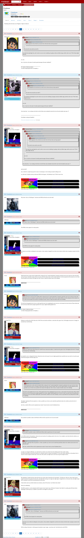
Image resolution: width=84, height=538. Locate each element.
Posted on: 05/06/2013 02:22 (32, 220)
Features (25, 1)
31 (20, 29)
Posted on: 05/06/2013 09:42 (35, 505)
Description (41, 20)
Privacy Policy (5, 537)
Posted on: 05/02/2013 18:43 (37, 42)
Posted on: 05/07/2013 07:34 (34, 347)
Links (24, 20)
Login (30, 1)
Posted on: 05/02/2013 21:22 (33, 37)
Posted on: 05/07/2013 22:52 (32, 441)
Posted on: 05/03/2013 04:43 (37, 129)
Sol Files (19, 20)
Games (40, 1)
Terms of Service (12, 537)
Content (46, 1)
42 (30, 29)
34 (28, 29)
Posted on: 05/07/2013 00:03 (32, 295)
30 (18, 29)
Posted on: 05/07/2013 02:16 (34, 381)
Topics (30, 20)
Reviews (13, 20)
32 (23, 29)
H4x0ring (14, 4)
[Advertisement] (44, 5)
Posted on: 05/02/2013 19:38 (35, 39)
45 (38, 29)
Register (35, 1)
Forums (8, 4)
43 (33, 29)
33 (25, 29)
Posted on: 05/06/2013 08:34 (34, 236)
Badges (35, 20)
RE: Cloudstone (8, 33)
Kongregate (20, 4)
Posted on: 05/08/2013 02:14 (34, 430)
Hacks (7, 20)
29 (15, 29)
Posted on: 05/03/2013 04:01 (34, 78)
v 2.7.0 (44, 537)
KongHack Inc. (38, 537)
